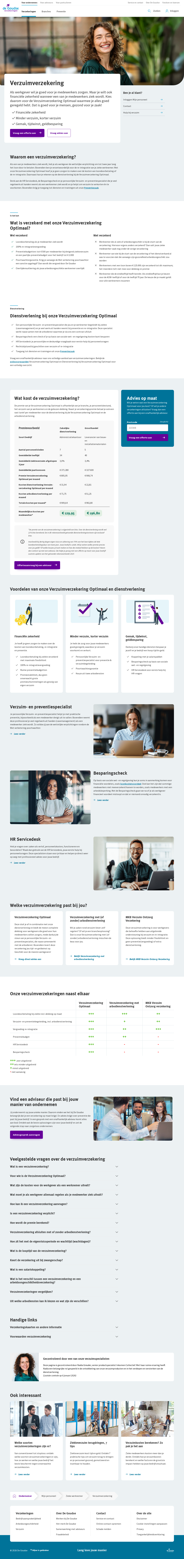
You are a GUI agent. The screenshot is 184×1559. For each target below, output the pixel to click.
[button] (12, 8)
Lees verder (19, 733)
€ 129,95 (68, 513)
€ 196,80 (93, 513)
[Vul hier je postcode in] (147, 427)
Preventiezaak (91, 187)
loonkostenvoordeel (130, 783)
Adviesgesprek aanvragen (26, 1134)
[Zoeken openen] (154, 11)
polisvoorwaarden (19, 361)
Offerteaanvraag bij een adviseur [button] (34, 565)
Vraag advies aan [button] (59, 133)
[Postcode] (147, 422)
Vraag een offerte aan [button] (24, 133)
